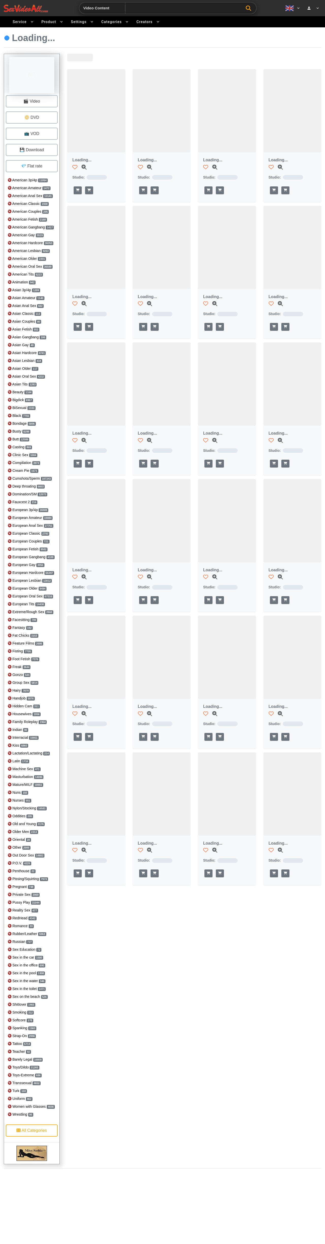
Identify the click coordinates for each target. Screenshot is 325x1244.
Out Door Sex (26, 855)
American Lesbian (29, 251)
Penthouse (22, 871)
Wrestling (20, 1114)
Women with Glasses (31, 1106)
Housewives (24, 714)
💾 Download (32, 150)
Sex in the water (26, 981)
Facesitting (22, 620)
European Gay (26, 565)
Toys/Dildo (23, 1067)
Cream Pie (23, 471)
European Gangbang (31, 557)
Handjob (21, 698)
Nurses (19, 800)
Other (19, 847)
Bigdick (20, 400)
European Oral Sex (30, 596)
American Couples (28, 211)
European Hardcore (31, 573)
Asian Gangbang (27, 337)
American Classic (28, 204)
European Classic (28, 533)
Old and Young (26, 824)
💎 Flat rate (31, 166)
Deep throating (26, 486)
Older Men (23, 832)
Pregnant (21, 887)
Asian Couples (24, 321)
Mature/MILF (25, 785)
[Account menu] (313, 8)
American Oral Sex (30, 266)
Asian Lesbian (25, 361)
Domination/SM (27, 494)
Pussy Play (24, 902)
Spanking (22, 1028)
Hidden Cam (24, 706)
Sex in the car (25, 957)
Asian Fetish (23, 329)
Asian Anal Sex (26, 306)
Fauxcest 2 (22, 502)
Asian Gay (21, 345)
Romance (21, 926)
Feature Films (25, 643)
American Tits (25, 274)
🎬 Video (31, 101)
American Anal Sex (30, 196)
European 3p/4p (28, 510)
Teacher (19, 1051)
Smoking (21, 1012)
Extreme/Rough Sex (30, 612)
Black (19, 416)
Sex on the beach (28, 997)
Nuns (18, 792)
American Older (27, 259)
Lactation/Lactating (29, 753)
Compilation (24, 463)
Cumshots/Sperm (30, 478)
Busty (19, 431)
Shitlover (21, 1004)
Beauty (20, 392)
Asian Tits (22, 384)
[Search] (185, 8)
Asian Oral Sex (26, 376)
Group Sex (23, 683)
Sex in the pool (26, 973)
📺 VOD (31, 133)
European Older (27, 588)
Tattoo (19, 1044)
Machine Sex (24, 769)
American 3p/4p (28, 180)
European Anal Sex (30, 525)
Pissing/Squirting (28, 879)
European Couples (29, 541)
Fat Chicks (23, 635)
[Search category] (102, 8)
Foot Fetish (23, 659)
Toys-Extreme (25, 1075)
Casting (20, 447)
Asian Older (23, 368)
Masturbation (25, 777)
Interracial (23, 737)
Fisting (20, 651)
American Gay (26, 235)
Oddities (20, 816)
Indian (18, 730)
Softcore (20, 1020)
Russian (20, 942)
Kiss (18, 745)
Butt (18, 439)
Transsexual (24, 1083)
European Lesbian (30, 580)
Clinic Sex (22, 455)
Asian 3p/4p (24, 290)
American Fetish (27, 219)
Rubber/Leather (27, 934)
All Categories (32, 1130)
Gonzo (19, 675)
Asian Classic (24, 314)
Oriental (19, 840)
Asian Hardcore (27, 353)
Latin (18, 761)
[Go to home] (25, 8)
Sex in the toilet (27, 989)
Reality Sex (23, 910)
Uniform (20, 1099)
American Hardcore (30, 243)
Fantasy (20, 628)
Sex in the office (26, 965)
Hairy (19, 690)
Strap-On (22, 1036)
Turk (17, 1091)
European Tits (26, 604)
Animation (22, 282)
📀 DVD (31, 117)
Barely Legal (25, 1059)
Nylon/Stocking (27, 808)
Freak (19, 667)
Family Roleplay (27, 722)
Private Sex (24, 894)
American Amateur (29, 188)
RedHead (22, 918)
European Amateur (30, 518)
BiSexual (22, 408)
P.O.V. (19, 863)
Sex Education (24, 949)
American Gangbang (31, 227)
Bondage (22, 423)
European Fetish (27, 549)
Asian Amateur (26, 298)
